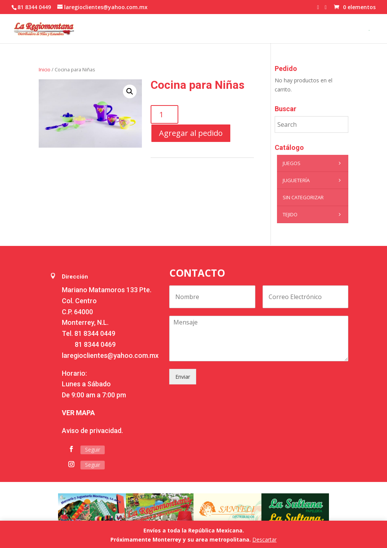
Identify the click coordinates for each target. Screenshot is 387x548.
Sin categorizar (303, 197)
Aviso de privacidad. (92, 431)
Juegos (314, 163)
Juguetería (314, 180)
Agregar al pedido (191, 133)
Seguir (92, 449)
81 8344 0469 (95, 344)
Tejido (314, 214)
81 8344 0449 (94, 333)
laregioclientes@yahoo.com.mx (110, 355)
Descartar (264, 539)
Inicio (44, 69)
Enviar (182, 376)
